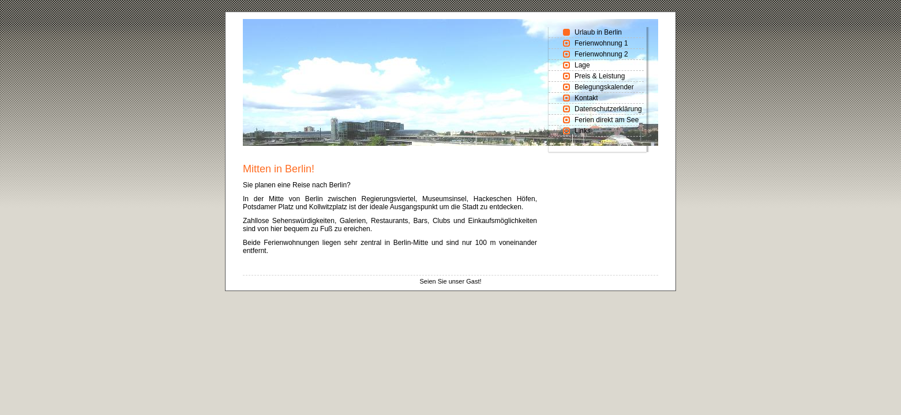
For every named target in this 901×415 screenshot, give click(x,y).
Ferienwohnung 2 (601, 54)
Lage (582, 65)
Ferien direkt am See (607, 120)
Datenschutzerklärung (608, 109)
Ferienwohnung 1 (601, 43)
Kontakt (586, 98)
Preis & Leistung (600, 76)
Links (583, 131)
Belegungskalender (604, 87)
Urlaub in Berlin (598, 32)
